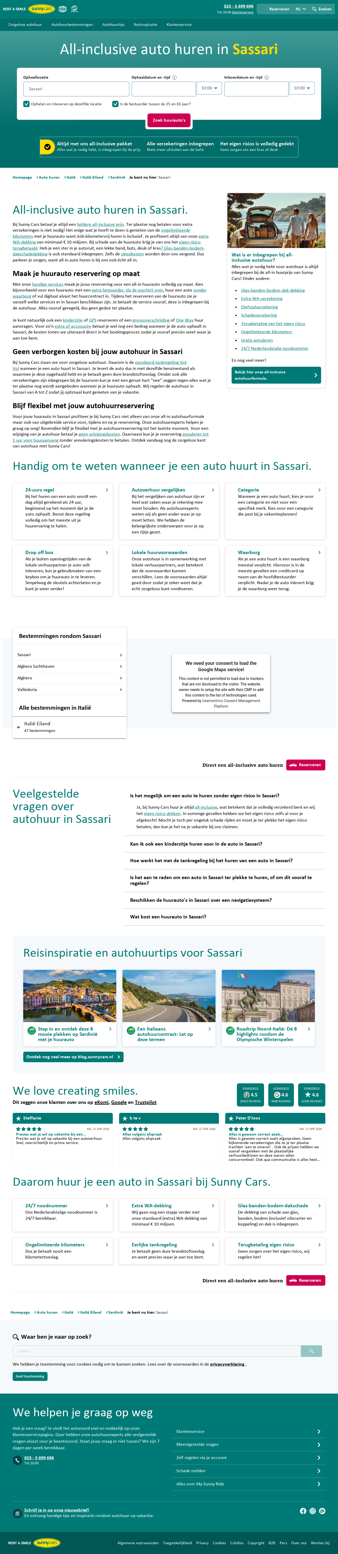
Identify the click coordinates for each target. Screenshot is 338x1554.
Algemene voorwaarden (138, 1543)
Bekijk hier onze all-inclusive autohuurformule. (276, 375)
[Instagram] (312, 1511)
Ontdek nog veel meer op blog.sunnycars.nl (73, 1057)
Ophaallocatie (35, 77)
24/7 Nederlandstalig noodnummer (274, 348)
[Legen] (124, 89)
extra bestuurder (108, 290)
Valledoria (69, 689)
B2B (272, 1543)
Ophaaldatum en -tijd (154, 77)
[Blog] (322, 1511)
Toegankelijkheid (177, 1543)
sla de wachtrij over (144, 290)
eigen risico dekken (162, 813)
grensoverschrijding (151, 320)
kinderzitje (73, 320)
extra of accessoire (73, 326)
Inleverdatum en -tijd (246, 77)
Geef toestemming (30, 1376)
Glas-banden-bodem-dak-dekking (273, 290)
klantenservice (242, 12)
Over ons (299, 1543)
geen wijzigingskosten (99, 434)
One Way (185, 320)
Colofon (236, 1543)
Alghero (69, 678)
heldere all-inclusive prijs (100, 224)
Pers (283, 1543)
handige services (47, 284)
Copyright (256, 1543)
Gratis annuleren (257, 340)
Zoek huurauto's (169, 120)
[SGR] (74, 9)
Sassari (69, 654)
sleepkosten (132, 254)
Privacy (202, 1543)
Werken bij (320, 1543)
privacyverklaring (228, 1364)
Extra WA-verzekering (262, 298)
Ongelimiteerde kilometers (266, 332)
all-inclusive (206, 807)
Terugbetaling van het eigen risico (273, 323)
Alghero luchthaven (69, 666)
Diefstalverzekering (259, 307)
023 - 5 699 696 (39, 1458)
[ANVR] (62, 9)
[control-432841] (164, 89)
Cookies (219, 1543)
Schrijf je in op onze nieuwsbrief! (56, 1510)
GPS (92, 320)
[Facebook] (303, 1511)
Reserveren (305, 765)
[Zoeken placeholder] (311, 1351)
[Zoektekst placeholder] (157, 1351)
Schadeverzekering (259, 315)
